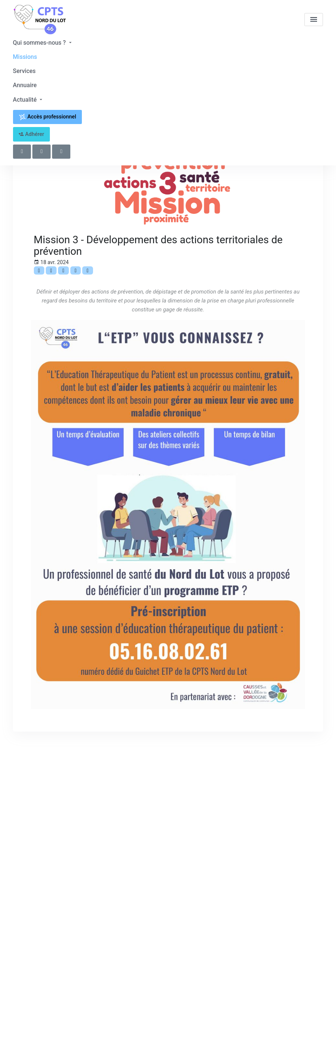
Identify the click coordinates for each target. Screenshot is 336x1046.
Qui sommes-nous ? (43, 42)
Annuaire (25, 85)
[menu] (313, 19)
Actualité (28, 99)
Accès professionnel (47, 117)
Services (24, 71)
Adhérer (31, 134)
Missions (25, 56)
